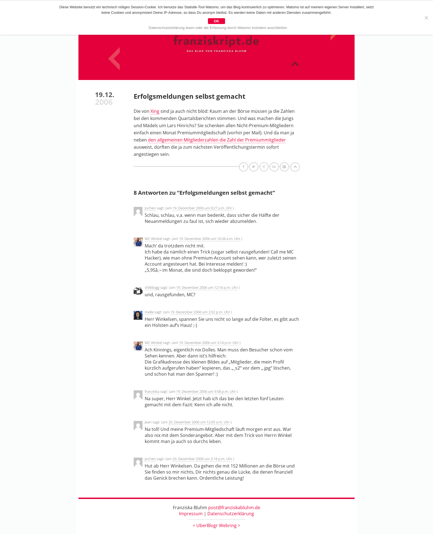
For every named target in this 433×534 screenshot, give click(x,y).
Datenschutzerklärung (230, 514)
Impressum (191, 514)
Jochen (150, 207)
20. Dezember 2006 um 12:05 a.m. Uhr (199, 422)
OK (216, 21)
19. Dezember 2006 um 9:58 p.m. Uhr (206, 391)
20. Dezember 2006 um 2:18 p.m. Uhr (202, 458)
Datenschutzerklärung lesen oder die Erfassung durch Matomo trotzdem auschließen (218, 28)
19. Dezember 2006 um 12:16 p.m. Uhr (207, 287)
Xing (155, 111)
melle (149, 311)
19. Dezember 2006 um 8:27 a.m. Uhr (202, 207)
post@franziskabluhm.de (234, 507)
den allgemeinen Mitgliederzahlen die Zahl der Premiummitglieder (217, 140)
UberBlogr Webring (216, 525)
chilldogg (152, 287)
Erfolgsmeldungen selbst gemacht (189, 96)
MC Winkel (153, 238)
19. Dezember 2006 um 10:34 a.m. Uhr (209, 238)
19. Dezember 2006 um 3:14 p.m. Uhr (209, 342)
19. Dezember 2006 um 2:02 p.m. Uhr (200, 311)
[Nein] (426, 17)
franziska (152, 391)
